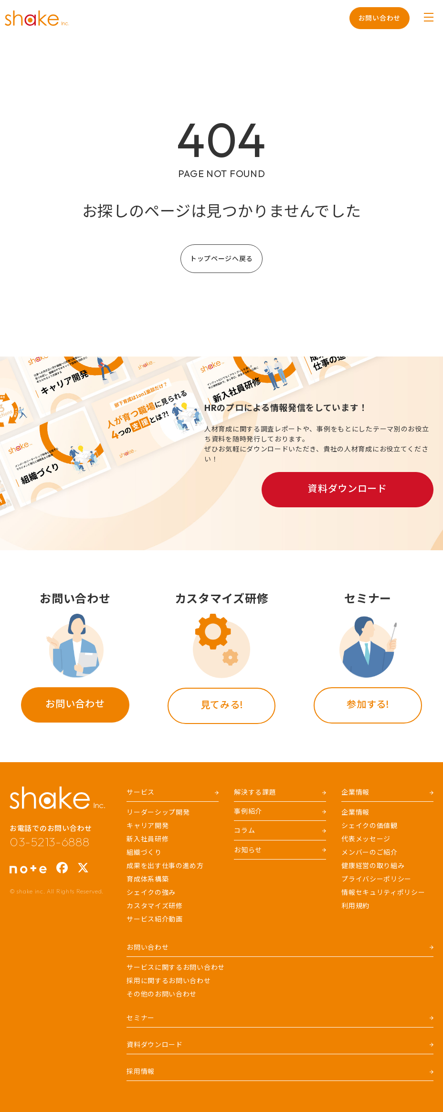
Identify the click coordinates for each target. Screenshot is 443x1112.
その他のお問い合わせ (162, 994)
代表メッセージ (365, 839)
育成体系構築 (148, 879)
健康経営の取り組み (372, 865)
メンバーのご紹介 (369, 852)
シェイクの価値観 (369, 825)
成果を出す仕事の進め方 (165, 865)
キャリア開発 (148, 825)
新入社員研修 (148, 839)
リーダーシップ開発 (158, 812)
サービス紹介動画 (155, 919)
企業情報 (355, 812)
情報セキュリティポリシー (383, 892)
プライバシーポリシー (376, 879)
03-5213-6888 (49, 842)
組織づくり (144, 852)
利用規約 (355, 906)
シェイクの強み (151, 892)
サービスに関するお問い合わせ (176, 967)
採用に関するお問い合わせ (169, 980)
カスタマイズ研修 (155, 906)
